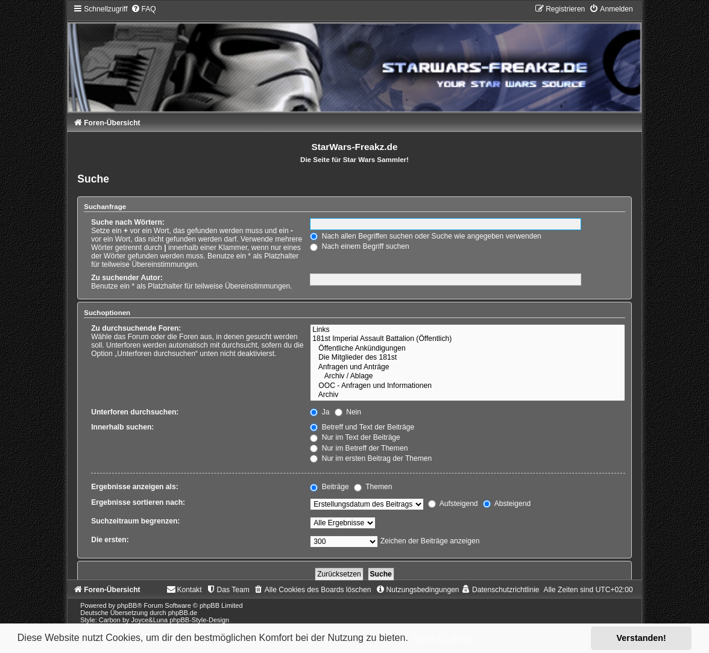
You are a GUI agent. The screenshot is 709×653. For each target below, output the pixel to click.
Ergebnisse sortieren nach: (138, 502)
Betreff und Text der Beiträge (362, 427)
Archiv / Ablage (467, 376)
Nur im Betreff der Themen (359, 448)
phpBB (127, 605)
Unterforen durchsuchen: (134, 412)
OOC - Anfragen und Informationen (467, 386)
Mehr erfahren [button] (442, 638)
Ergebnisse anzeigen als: (134, 487)
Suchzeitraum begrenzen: (135, 521)
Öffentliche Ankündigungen (467, 349)
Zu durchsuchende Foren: (136, 328)
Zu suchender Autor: (126, 277)
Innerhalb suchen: (122, 427)
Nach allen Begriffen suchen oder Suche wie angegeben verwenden (425, 236)
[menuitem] (143, 9)
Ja (319, 412)
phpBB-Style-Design (199, 619)
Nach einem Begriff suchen (359, 246)
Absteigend (507, 503)
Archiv (467, 395)
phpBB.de (182, 612)
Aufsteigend (453, 503)
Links (467, 330)
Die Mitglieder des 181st (467, 358)
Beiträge (329, 487)
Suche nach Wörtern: (128, 222)
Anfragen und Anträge (467, 367)
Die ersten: (110, 540)
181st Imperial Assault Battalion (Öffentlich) (467, 339)
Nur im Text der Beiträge (355, 437)
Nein (348, 412)
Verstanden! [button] (641, 638)
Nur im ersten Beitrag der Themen (371, 458)
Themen (373, 487)
